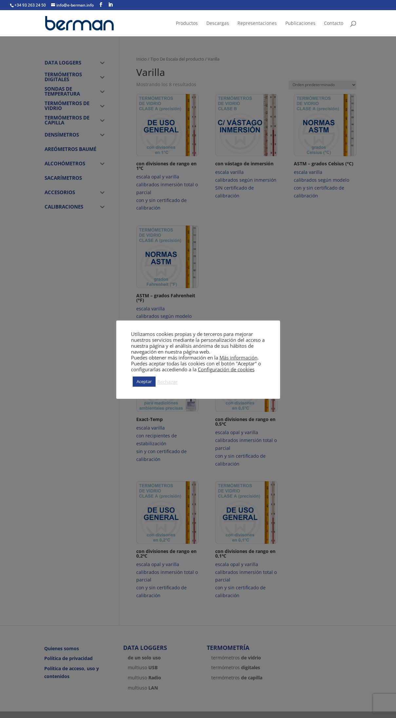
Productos (187, 23)
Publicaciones (300, 23)
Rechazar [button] (167, 382)
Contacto (333, 23)
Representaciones (257, 23)
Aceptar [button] (144, 381)
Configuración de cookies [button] (226, 369)
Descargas (217, 23)
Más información (238, 357)
